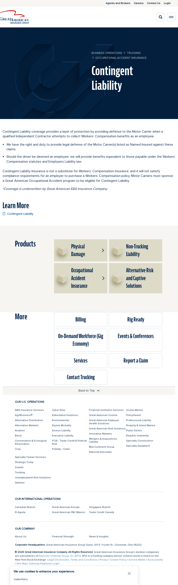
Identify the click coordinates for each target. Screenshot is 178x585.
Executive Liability (62, 435)
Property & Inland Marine (140, 425)
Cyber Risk (58, 410)
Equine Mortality (61, 425)
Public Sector (134, 430)
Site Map (21, 563)
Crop (17, 449)
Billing (80, 319)
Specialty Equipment (138, 445)
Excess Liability (61, 430)
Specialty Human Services (30, 457)
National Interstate (100, 452)
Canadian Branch (25, 507)
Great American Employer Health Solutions (104, 422)
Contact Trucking (81, 377)
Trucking (134, 53)
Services (81, 360)
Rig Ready (135, 319)
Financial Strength (63, 536)
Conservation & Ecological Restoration (31, 442)
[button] (102, 250)
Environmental (60, 420)
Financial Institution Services (106, 410)
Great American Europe (66, 507)
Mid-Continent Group (101, 447)
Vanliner (20, 482)
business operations (107, 53)
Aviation (20, 430)
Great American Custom (103, 415)
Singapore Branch (100, 507)
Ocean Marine (134, 410)
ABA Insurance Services (29, 410)
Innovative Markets (100, 433)
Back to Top (89, 390)
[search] (160, 17)
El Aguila (20, 512)
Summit (19, 467)
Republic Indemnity (137, 435)
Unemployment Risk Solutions (33, 477)
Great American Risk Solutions (107, 428)
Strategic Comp (24, 462)
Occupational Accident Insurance (120, 58)
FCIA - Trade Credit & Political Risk (69, 442)
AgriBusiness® (23, 415)
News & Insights (99, 536)
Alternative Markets (27, 425)
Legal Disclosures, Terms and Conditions (72, 559)
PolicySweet (133, 415)
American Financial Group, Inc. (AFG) (60, 556)
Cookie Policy (118, 559)
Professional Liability (138, 420)
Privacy (103, 559)
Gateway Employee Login (44, 563)
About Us (20, 536)
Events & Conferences (136, 336)
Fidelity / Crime (61, 449)
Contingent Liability (18, 214)
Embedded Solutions (65, 415)
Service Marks (136, 559)
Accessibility (155, 559)
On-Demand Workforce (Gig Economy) (80, 340)
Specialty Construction (139, 440)
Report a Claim (135, 360)
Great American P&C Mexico (68, 512)
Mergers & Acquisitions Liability (103, 440)
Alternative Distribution (29, 420)
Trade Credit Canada (101, 512)
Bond (18, 435)
